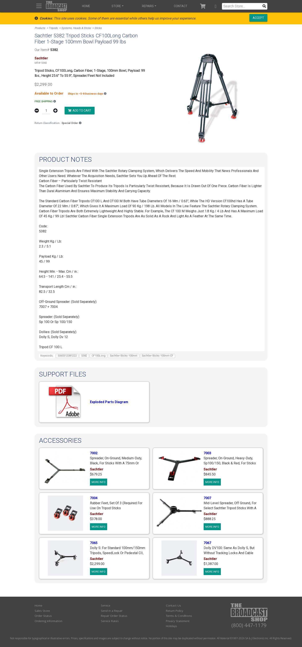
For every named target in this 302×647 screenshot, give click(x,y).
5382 (84, 355)
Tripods (53, 28)
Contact (180, 6)
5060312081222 (67, 355)
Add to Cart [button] (79, 110)
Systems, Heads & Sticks (76, 28)
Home (86, 6)
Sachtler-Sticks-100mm (123, 355)
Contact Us (173, 605)
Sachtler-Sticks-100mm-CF (157, 355)
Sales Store (42, 611)
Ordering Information (48, 621)
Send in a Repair (111, 611)
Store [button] (116, 6)
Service (105, 605)
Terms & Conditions (179, 616)
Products (40, 28)
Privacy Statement (178, 621)
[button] (215, 6)
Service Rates (110, 621)
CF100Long (98, 355)
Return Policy (174, 611)
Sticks (98, 28)
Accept (258, 18)
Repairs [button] (148, 6)
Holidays (171, 626)
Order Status (43, 616)
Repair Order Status (114, 616)
